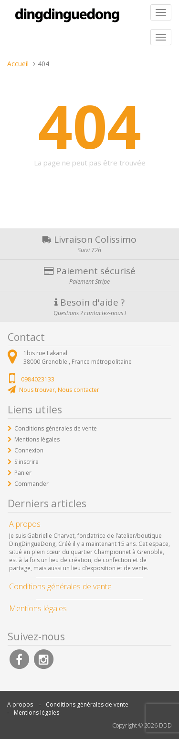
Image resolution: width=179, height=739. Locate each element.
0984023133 (37, 379)
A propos (20, 704)
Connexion (28, 450)
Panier (23, 473)
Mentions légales (37, 439)
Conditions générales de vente (55, 428)
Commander (31, 484)
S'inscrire (26, 462)
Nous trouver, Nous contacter (59, 390)
